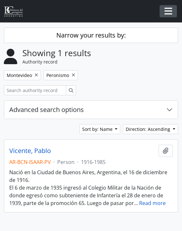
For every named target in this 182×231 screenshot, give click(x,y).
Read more (152, 203)
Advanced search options (46, 109)
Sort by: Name (98, 129)
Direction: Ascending (148, 129)
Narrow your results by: (91, 35)
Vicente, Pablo (30, 151)
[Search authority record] (35, 90)
